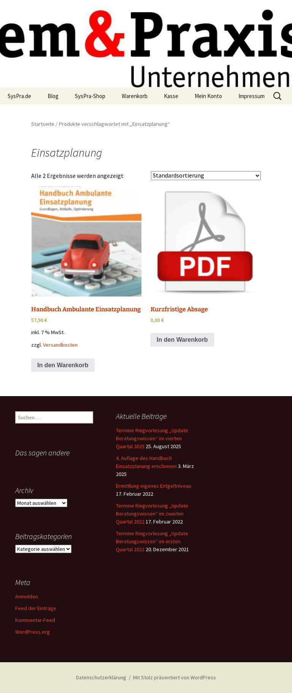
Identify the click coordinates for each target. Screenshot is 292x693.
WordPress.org (32, 631)
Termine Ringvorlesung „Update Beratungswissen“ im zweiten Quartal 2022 (152, 513)
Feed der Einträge (35, 608)
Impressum (251, 96)
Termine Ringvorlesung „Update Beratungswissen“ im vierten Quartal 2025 (152, 438)
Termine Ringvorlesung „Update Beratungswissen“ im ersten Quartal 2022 (152, 541)
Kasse (171, 96)
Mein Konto (208, 96)
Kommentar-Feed (35, 620)
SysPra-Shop (90, 96)
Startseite (42, 124)
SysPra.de (19, 96)
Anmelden (26, 596)
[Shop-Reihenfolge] (206, 175)
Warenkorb (135, 96)
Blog (53, 96)
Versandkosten (60, 344)
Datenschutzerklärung (101, 677)
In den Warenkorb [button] (63, 365)
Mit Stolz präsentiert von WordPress (174, 677)
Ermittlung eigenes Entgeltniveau (153, 485)
